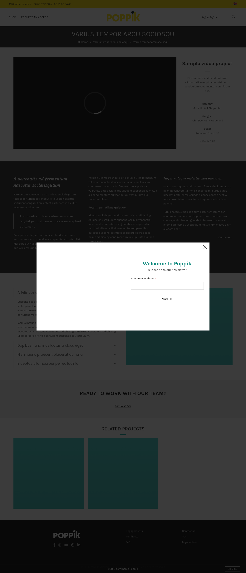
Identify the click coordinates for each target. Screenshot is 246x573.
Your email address (142, 278)
